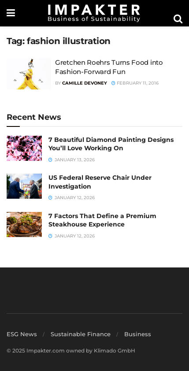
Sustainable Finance (81, 334)
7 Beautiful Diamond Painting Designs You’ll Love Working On (111, 144)
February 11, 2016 (135, 83)
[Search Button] (178, 19)
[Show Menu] (11, 13)
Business (137, 334)
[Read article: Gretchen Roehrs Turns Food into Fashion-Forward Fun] (29, 73)
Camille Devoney (84, 83)
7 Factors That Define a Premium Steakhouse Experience (102, 220)
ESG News (22, 334)
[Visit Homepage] (94, 13)
